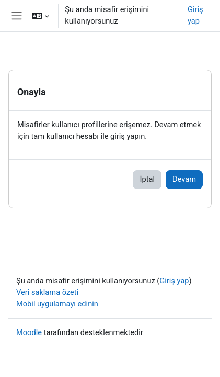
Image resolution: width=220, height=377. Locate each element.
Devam (184, 179)
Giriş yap (195, 15)
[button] (40, 15)
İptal (147, 179)
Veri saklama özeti (47, 292)
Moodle (29, 332)
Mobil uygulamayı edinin (57, 303)
